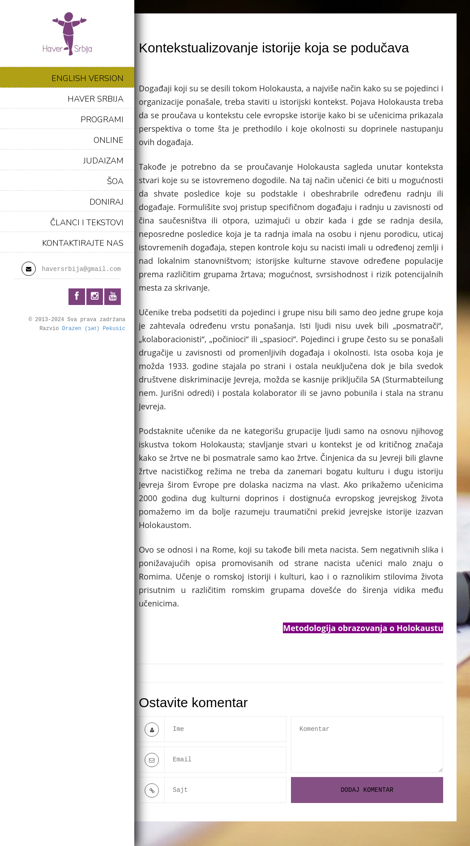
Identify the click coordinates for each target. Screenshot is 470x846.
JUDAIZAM (103, 160)
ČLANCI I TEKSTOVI (87, 222)
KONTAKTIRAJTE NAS (83, 243)
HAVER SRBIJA (96, 99)
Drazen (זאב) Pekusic (93, 329)
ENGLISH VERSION (87, 78)
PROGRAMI (102, 119)
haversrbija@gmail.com (81, 269)
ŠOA (115, 181)
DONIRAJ (107, 202)
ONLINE (109, 140)
